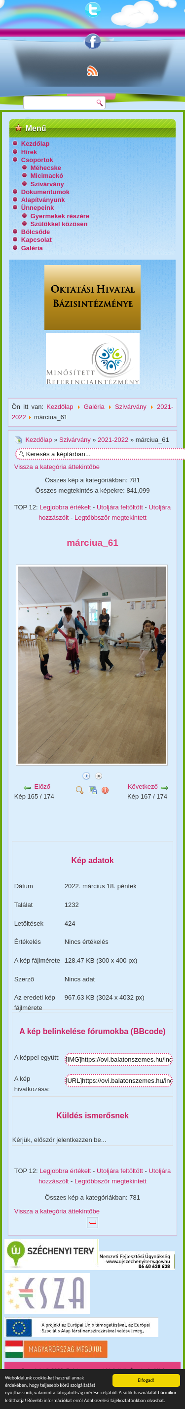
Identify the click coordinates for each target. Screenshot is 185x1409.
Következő (143, 786)
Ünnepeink (37, 207)
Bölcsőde (35, 231)
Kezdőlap (35, 143)
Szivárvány (47, 184)
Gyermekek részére (60, 216)
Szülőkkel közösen (59, 224)
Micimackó (47, 175)
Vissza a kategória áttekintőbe (57, 466)
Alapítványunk (43, 199)
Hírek (29, 152)
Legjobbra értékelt (65, 507)
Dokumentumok (45, 192)
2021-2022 (113, 439)
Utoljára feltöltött (120, 507)
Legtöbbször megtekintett (110, 517)
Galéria (32, 248)
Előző (42, 786)
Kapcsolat (36, 239)
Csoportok (37, 160)
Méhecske (46, 167)
